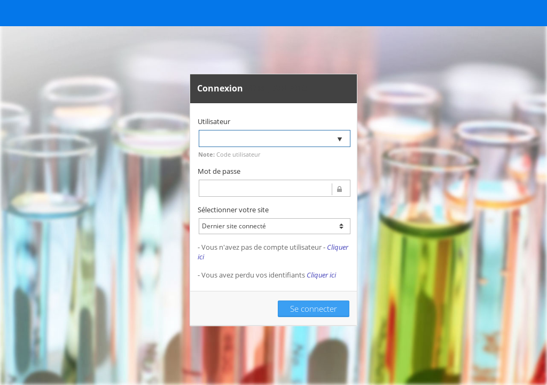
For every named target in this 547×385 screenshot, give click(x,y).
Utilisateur (214, 121)
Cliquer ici (321, 275)
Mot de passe (219, 171)
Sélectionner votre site (233, 209)
